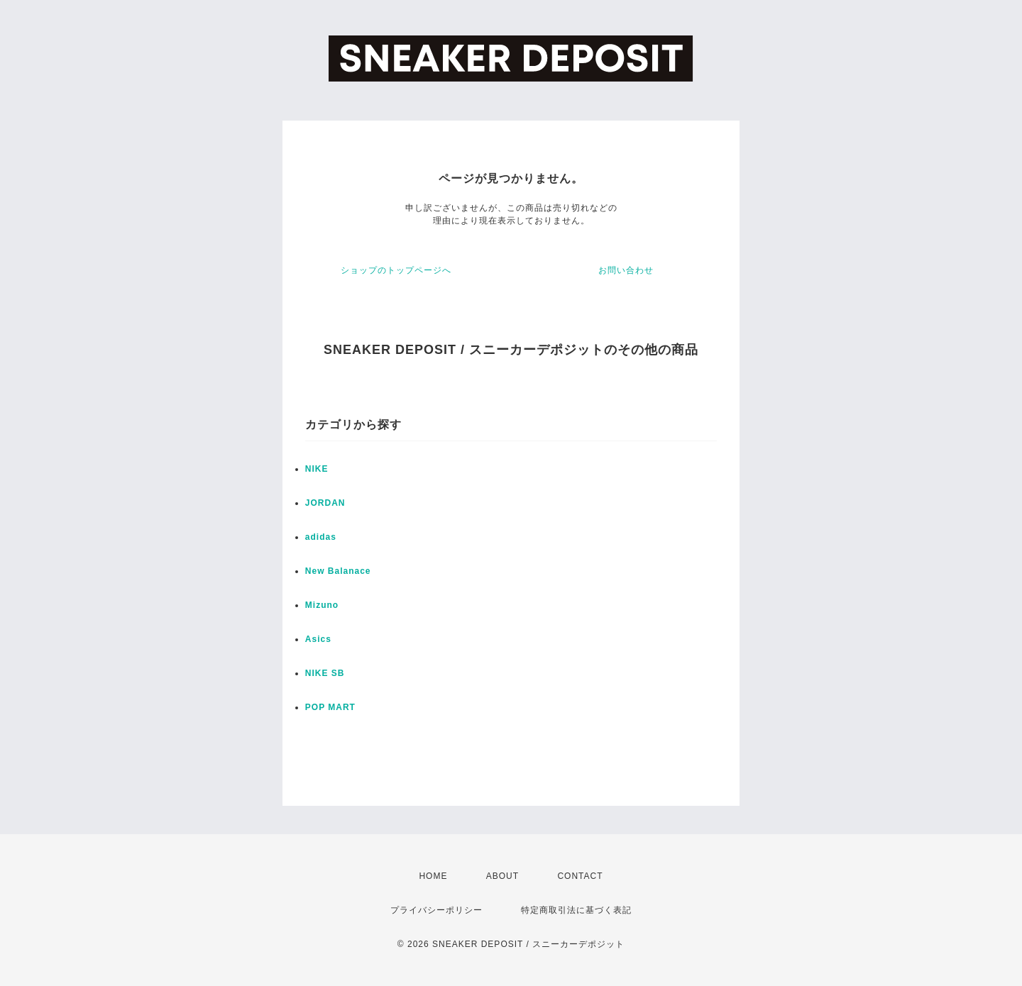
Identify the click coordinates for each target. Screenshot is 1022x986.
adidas (320, 537)
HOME (433, 876)
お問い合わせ (626, 270)
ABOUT (502, 876)
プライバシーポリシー (436, 910)
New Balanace (338, 571)
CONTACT (580, 876)
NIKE (317, 469)
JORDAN (325, 503)
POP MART (330, 707)
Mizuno (322, 605)
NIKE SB (325, 673)
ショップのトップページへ (396, 270)
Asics (318, 639)
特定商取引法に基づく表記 (576, 910)
